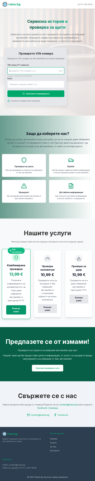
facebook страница (47, 408)
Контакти (54, 450)
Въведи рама (16, 310)
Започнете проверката (35, 93)
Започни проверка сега (47, 368)
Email (9, 78)
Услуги (53, 442)
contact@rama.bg (68, 404)
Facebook (61, 414)
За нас (53, 446)
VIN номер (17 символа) (18, 65)
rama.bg (11, 4)
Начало (53, 439)
